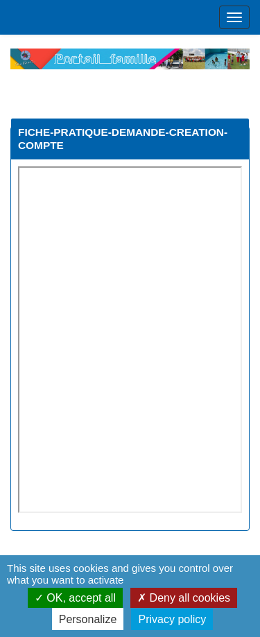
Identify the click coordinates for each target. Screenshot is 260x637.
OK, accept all (75, 598)
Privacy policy (172, 619)
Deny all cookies (183, 598)
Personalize (88, 619)
